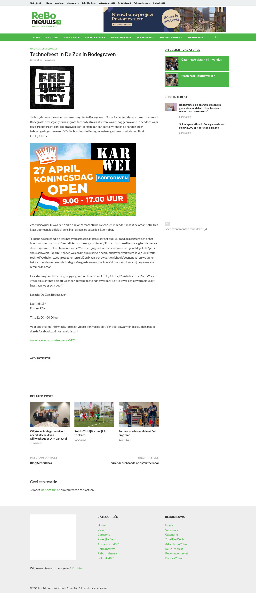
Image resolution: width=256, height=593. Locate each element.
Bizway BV (71, 588)
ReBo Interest (124, 3)
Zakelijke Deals (89, 3)
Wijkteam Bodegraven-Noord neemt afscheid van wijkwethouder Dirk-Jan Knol (48, 435)
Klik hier (77, 568)
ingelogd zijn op (50, 490)
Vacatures (59, 3)
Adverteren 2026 (107, 3)
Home (49, 3)
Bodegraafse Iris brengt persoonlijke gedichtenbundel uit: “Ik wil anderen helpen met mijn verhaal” (200, 108)
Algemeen (35, 48)
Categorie (71, 3)
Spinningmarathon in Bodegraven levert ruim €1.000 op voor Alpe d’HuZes (202, 126)
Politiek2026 (159, 3)
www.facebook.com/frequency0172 (52, 340)
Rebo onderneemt (142, 3)
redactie (51, 60)
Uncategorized (49, 48)
